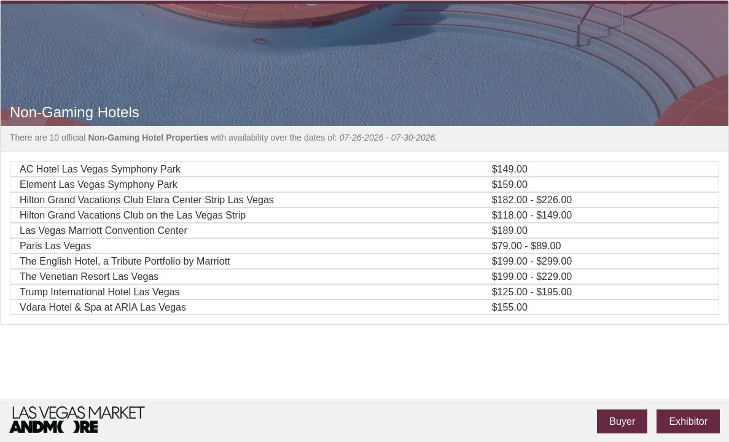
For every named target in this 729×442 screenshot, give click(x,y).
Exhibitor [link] (688, 421)
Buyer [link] (622, 421)
